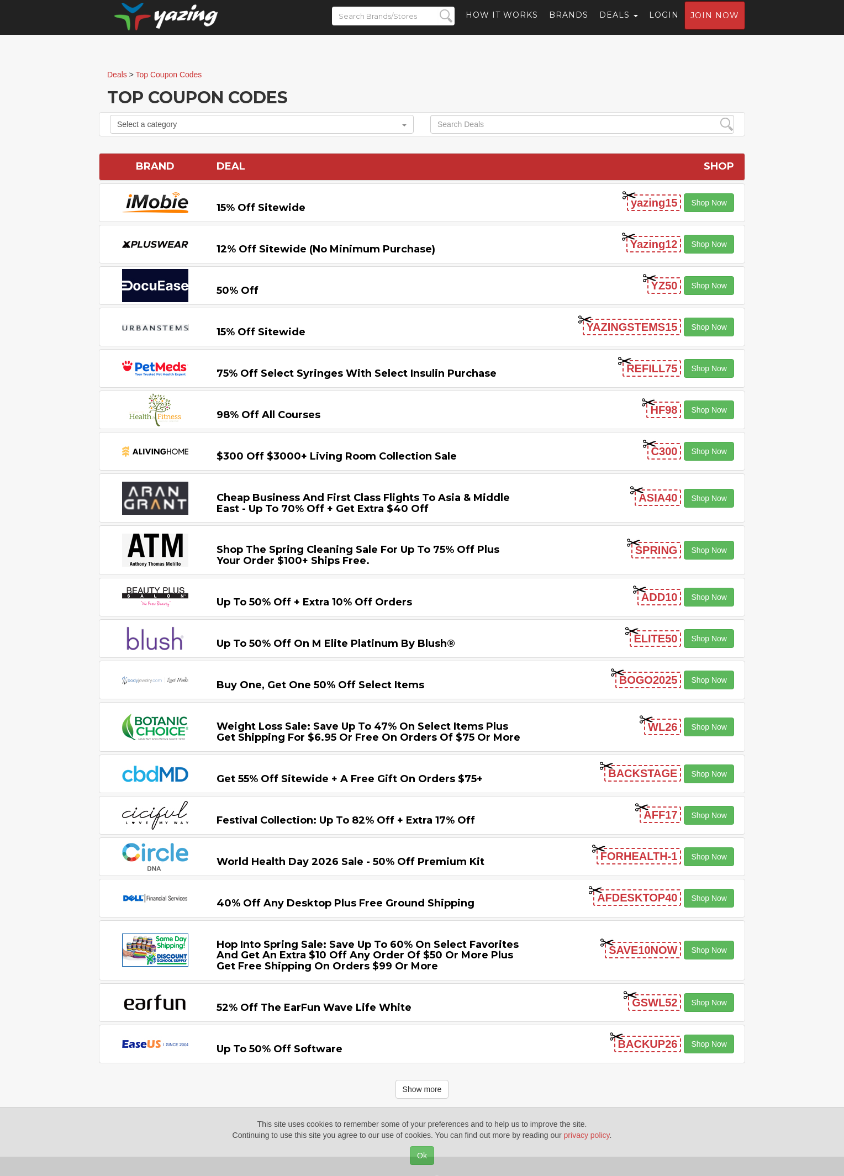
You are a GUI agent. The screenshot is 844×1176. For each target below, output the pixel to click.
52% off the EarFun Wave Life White (314, 1007)
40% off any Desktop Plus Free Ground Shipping (345, 903)
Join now (714, 25)
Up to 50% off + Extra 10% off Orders (314, 602)
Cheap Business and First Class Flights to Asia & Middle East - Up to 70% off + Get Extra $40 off (363, 503)
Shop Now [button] (709, 202)
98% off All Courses (268, 415)
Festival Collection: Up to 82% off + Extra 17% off (346, 820)
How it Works (502, 25)
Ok (422, 1155)
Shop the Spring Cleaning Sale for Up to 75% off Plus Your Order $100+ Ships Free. (358, 555)
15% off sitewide (261, 208)
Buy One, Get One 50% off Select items (320, 685)
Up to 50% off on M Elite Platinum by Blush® (336, 643)
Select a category (262, 124)
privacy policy (587, 1135)
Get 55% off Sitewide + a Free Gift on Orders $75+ (350, 779)
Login (664, 25)
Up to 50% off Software (279, 1049)
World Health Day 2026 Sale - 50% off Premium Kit (350, 862)
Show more (422, 1089)
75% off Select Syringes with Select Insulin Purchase (357, 373)
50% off (238, 290)
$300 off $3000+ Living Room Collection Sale (337, 456)
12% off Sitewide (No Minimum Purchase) (326, 249)
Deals (618, 25)
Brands (568, 25)
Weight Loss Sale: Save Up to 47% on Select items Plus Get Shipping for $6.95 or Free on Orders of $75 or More (368, 731)
